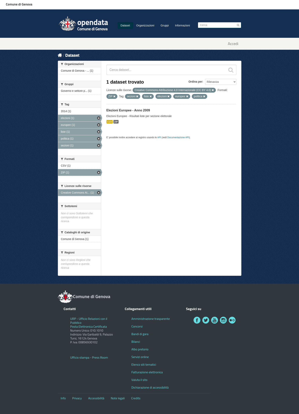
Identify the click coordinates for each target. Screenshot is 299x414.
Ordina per (195, 81)
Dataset (125, 25)
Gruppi (165, 25)
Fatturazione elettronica (147, 372)
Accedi (233, 44)
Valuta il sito (139, 379)
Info (63, 398)
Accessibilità (96, 398)
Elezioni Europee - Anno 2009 (128, 110)
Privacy (77, 398)
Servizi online (140, 356)
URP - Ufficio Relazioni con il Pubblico (88, 320)
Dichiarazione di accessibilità (150, 387)
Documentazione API (178, 137)
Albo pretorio (139, 349)
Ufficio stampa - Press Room (89, 357)
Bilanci (135, 341)
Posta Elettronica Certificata (88, 326)
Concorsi (137, 326)
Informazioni (182, 25)
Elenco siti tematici (143, 364)
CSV (109, 121)
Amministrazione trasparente (150, 318)
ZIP (116, 121)
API (159, 137)
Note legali (118, 398)
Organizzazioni (145, 25)
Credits (135, 398)
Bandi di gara (139, 334)
